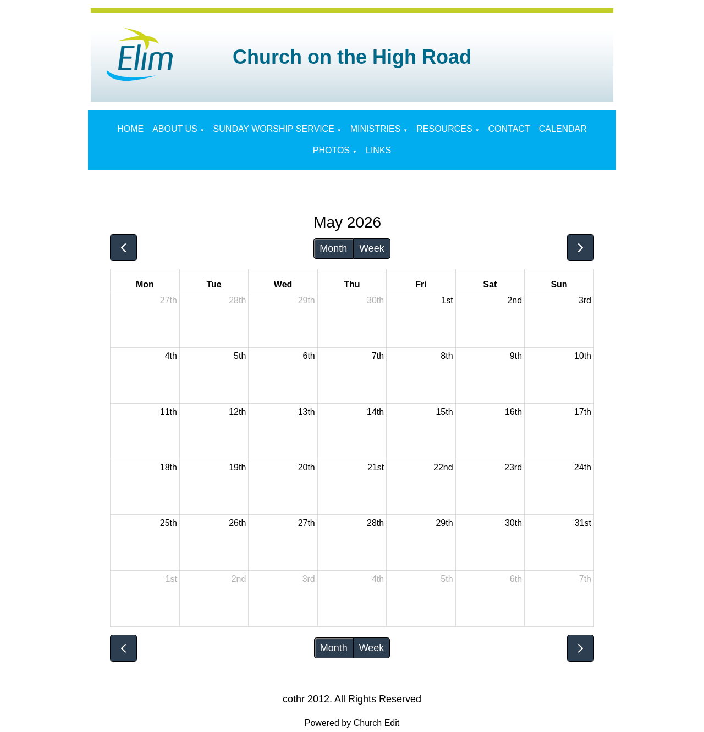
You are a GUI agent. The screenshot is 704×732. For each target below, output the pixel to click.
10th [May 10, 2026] (582, 356)
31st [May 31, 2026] (583, 523)
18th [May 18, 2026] (168, 467)
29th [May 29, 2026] (444, 523)
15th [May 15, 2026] (444, 412)
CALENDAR (563, 129)
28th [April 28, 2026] (237, 300)
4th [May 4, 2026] (171, 356)
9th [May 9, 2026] (516, 356)
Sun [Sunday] (559, 284)
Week (371, 248)
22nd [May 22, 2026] (443, 467)
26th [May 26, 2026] (237, 523)
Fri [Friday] (420, 284)
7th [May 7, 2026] (378, 356)
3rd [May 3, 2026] (585, 300)
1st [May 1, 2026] (447, 300)
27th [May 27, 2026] (306, 523)
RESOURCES (444, 129)
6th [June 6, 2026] (516, 579)
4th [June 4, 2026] (378, 579)
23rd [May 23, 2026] (513, 467)
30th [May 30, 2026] (513, 523)
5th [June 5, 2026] (447, 579)
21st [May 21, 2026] (375, 467)
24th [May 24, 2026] (582, 467)
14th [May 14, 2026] (375, 412)
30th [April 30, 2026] (375, 300)
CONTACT (509, 129)
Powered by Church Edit (352, 723)
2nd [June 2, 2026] (239, 579)
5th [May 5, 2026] (240, 356)
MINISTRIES (375, 129)
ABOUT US (174, 129)
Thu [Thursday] (352, 284)
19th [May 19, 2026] (237, 467)
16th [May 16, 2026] (513, 412)
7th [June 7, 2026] (585, 579)
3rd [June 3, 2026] (308, 579)
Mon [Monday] (145, 284)
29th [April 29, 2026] (306, 300)
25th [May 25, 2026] (168, 523)
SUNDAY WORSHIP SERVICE (273, 129)
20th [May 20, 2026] (306, 467)
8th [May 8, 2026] (447, 356)
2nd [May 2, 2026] (514, 300)
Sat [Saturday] (490, 284)
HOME (130, 129)
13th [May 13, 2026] (306, 412)
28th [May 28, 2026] (375, 523)
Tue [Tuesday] (214, 284)
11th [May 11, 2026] (168, 412)
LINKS (378, 150)
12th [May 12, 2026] (237, 412)
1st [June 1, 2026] (171, 579)
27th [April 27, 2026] (168, 300)
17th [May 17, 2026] (582, 412)
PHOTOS (331, 150)
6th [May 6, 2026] (309, 356)
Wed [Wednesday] (283, 284)
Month (333, 248)
